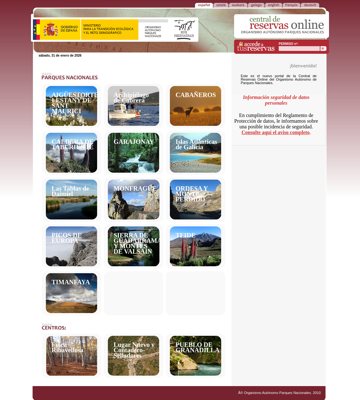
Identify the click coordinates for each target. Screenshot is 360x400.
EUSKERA (238, 5)
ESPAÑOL (204, 5)
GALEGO (256, 5)
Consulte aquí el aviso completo (275, 132)
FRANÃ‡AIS (291, 5)
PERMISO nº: (288, 44)
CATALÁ (220, 5)
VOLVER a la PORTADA (46, 5)
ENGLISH (273, 5)
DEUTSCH (310, 5)
